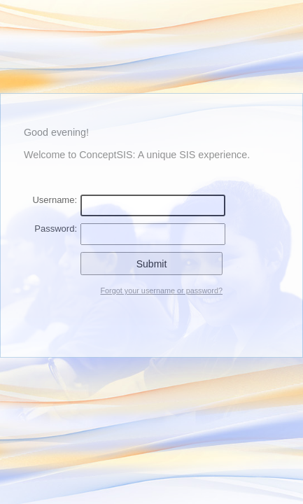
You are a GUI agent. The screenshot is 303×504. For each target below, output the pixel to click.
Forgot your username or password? (161, 290)
